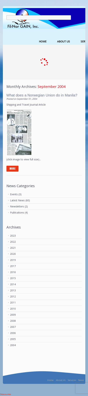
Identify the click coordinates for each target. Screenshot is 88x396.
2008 (13, 320)
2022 (13, 241)
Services (72, 380)
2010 (13, 308)
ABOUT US (63, 41)
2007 (13, 327)
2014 (13, 284)
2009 (13, 314)
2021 (13, 247)
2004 (13, 345)
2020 (13, 254)
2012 (13, 296)
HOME (42, 41)
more (12, 169)
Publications (17, 212)
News (81, 380)
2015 (13, 278)
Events (14, 194)
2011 (13, 302)
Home (50, 380)
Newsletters (17, 206)
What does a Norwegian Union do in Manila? (41, 95)
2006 (13, 333)
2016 (13, 272)
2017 (13, 266)
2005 (13, 339)
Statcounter (5, 394)
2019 (13, 260)
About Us (60, 380)
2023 (13, 235)
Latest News (17, 200)
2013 (13, 290)
